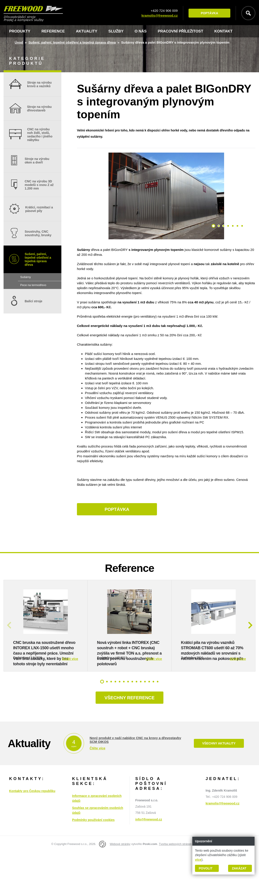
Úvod (19, 42)
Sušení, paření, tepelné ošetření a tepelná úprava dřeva (72, 42)
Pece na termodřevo (33, 285)
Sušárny (25, 277)
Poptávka (209, 13)
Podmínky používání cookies (93, 846)
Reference (53, 31)
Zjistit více (70, 685)
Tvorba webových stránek (175, 870)
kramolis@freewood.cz (159, 15)
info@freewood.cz (148, 846)
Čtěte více (97, 775)
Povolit (205, 868)
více (198, 859)
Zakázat (239, 868)
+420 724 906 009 (164, 10)
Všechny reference (129, 724)
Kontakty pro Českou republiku (32, 817)
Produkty (19, 31)
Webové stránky (120, 870)
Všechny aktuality (218, 770)
